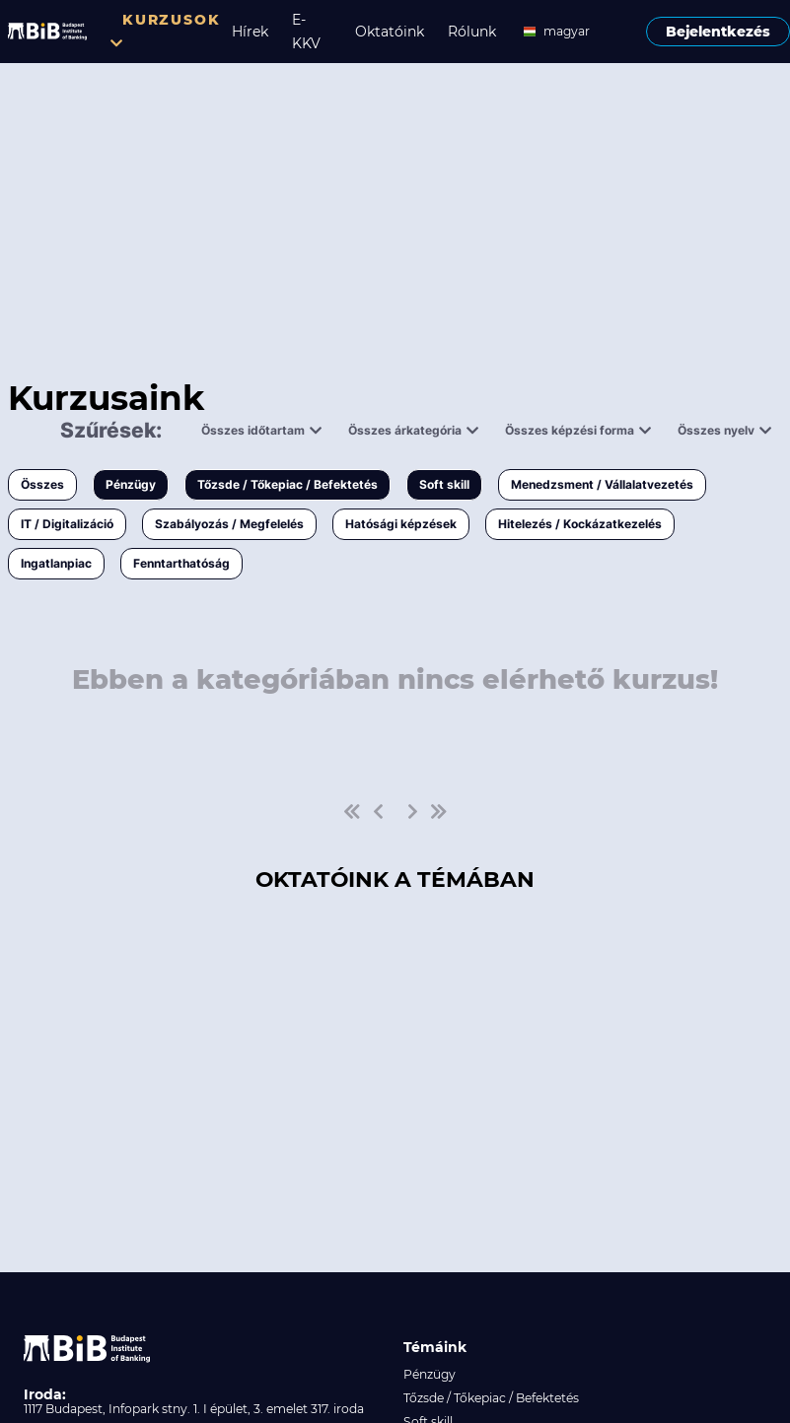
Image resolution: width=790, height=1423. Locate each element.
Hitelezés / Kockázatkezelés (580, 523)
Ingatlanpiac (56, 563)
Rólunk (472, 31)
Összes (42, 484)
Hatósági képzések (401, 523)
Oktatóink (389, 31)
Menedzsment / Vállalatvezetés (602, 484)
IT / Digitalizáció (67, 523)
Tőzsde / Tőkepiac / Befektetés (287, 484)
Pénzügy (131, 484)
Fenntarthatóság (181, 563)
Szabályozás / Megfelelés (229, 523)
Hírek (250, 31)
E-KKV (306, 31)
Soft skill (444, 484)
